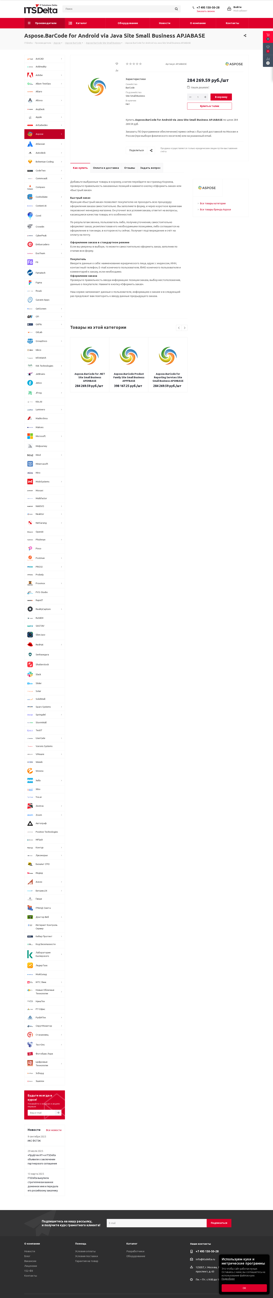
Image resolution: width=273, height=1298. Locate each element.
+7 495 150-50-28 (208, 7)
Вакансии (30, 1261)
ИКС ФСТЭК (34, 1140)
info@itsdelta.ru (205, 1259)
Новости (29, 1251)
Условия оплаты (85, 1251)
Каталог (131, 1243)
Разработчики (135, 1251)
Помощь (80, 1243)
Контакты (30, 1275)
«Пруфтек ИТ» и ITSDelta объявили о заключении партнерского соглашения (42, 1159)
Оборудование (135, 1256)
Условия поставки (86, 1256)
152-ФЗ (28, 1270)
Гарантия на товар (86, 1261)
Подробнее (228, 1278)
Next (185, 328)
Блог (27, 1256)
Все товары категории (213, 203)
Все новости (53, 1130)
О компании (32, 1243)
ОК (244, 1288)
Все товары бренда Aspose (215, 209)
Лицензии (30, 1265)
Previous (179, 328)
